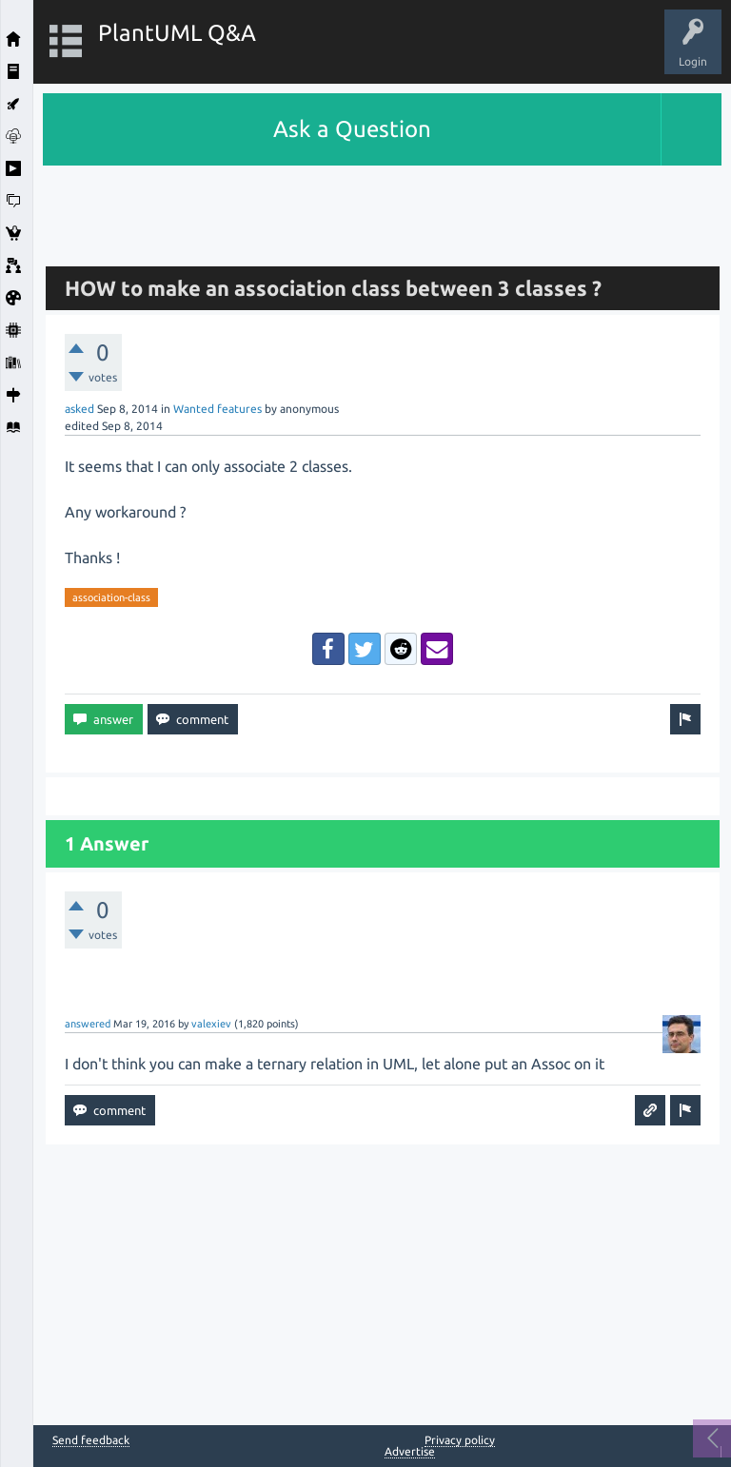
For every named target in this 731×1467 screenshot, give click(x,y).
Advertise (410, 1451)
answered (87, 1023)
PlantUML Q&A (177, 33)
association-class (111, 597)
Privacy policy (460, 1440)
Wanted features (217, 408)
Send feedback (90, 1440)
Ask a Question (352, 129)
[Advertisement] (382, 208)
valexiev (211, 1023)
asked (79, 408)
